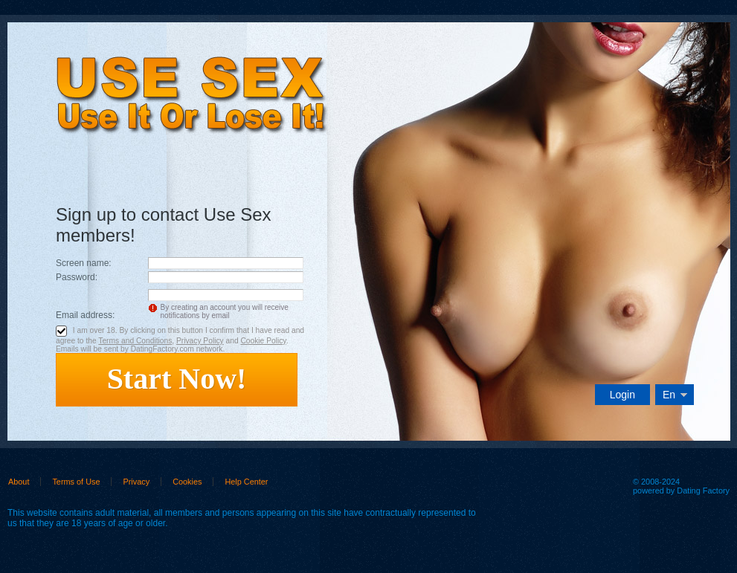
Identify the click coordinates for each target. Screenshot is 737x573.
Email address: (85, 315)
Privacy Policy (200, 341)
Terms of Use (76, 481)
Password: (76, 277)
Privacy (136, 481)
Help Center (246, 481)
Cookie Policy (263, 341)
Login (622, 395)
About (18, 481)
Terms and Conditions (135, 341)
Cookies (187, 481)
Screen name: (84, 263)
